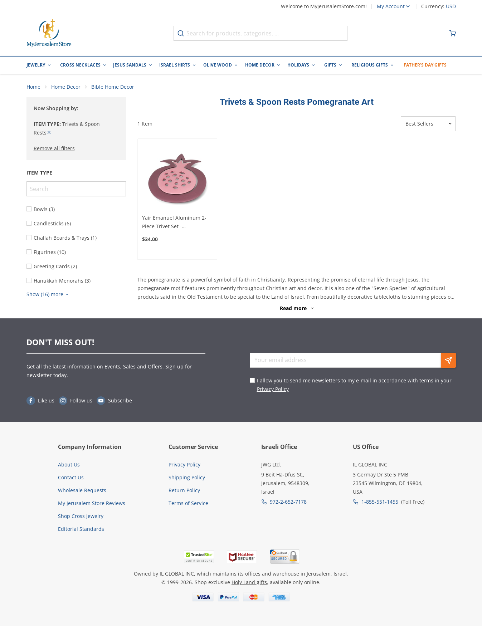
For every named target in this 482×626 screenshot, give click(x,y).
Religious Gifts (369, 65)
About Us (69, 464)
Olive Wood (217, 65)
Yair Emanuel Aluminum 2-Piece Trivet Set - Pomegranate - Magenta (174, 222)
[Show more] (48, 294)
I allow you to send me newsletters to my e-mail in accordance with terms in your (354, 384)
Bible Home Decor (112, 86)
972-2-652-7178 (288, 501)
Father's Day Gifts (425, 65)
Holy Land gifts (249, 582)
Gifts (330, 65)
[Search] (76, 188)
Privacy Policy (273, 389)
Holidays (298, 65)
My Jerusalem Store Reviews (91, 503)
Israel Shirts (174, 65)
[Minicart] (452, 33)
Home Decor (259, 65)
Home (33, 86)
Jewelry (35, 65)
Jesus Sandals (129, 65)
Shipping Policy (187, 477)
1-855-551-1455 (379, 501)
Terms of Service (188, 503)
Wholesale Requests (82, 490)
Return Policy (184, 490)
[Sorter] (428, 123)
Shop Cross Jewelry (80, 516)
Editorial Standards (81, 528)
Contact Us (71, 477)
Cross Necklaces (80, 65)
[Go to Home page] (49, 33)
